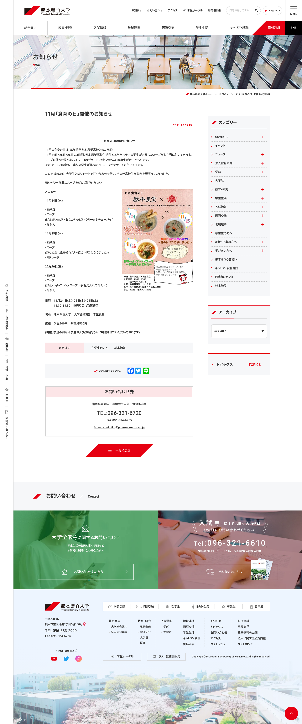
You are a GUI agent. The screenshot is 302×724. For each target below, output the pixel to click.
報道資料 (243, 621)
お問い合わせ (155, 10)
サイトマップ (218, 644)
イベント (220, 146)
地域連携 (221, 224)
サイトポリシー (247, 644)
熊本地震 (221, 286)
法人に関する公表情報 (252, 638)
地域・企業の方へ (226, 242)
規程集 (242, 627)
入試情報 (221, 207)
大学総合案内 (119, 626)
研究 (142, 642)
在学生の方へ (99, 348)
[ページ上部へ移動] (291, 713)
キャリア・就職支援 (226, 268)
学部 (218, 172)
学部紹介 (145, 632)
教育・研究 (221, 189)
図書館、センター (225, 277)
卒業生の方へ (223, 233)
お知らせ (137, 10)
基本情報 (120, 348)
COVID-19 (221, 137)
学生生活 (221, 198)
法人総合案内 (223, 163)
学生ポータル (193, 10)
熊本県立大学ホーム (201, 94)
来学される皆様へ (226, 259)
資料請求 (189, 644)
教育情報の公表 (248, 632)
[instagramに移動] (78, 658)
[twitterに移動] (66, 658)
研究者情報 (214, 10)
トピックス (217, 627)
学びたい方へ (223, 251)
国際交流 (221, 216)
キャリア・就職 (191, 638)
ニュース (220, 154)
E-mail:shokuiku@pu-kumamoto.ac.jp (119, 427)
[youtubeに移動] (54, 658)
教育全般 (145, 626)
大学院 (219, 181)
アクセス (173, 10)
